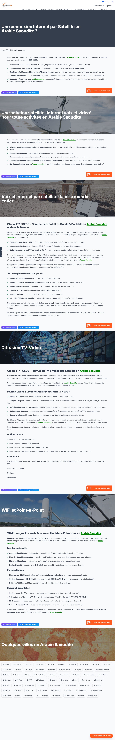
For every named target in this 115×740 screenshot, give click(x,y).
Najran (78, 670)
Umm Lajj (18, 664)
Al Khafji (30, 690)
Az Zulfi (102, 675)
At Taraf (18, 680)
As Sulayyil (40, 680)
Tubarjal (72, 664)
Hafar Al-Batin (39, 675)
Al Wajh (6, 685)
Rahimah (40, 670)
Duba (52, 675)
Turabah (40, 664)
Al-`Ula (17, 685)
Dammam (56, 696)
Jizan (5, 675)
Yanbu (6, 664)
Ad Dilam (28, 696)
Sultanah (84, 664)
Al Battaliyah (96, 690)
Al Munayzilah (55, 685)
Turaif (29, 664)
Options (92, 9)
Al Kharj (17, 690)
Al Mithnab (84, 685)
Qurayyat (98, 680)
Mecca (88, 670)
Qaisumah (30, 685)
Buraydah (64, 675)
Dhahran (7, 680)
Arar (74, 680)
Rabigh (51, 670)
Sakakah (7, 670)
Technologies (80, 9)
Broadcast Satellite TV (64, 9)
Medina (97, 685)
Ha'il (26, 675)
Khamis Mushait (102, 670)
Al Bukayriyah (81, 690)
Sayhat (96, 664)
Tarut (51, 664)
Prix (111, 9)
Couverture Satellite (47, 9)
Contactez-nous (98, 6)
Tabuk (61, 664)
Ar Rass (64, 680)
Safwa (18, 670)
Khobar (6, 690)
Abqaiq (75, 675)
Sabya (29, 670)
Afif (17, 696)
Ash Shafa (92, 696)
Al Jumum (42, 690)
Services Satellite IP (29, 9)
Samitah (107, 664)
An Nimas (86, 680)
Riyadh (53, 680)
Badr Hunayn (89, 675)
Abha (81, 696)
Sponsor (109, 6)
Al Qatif (42, 685)
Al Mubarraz (71, 685)
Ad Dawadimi (42, 696)
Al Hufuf (67, 690)
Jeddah (16, 675)
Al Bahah (7, 696)
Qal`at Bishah (64, 670)
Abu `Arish (69, 696)
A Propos (103, 9)
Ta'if (29, 680)
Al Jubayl (55, 690)
